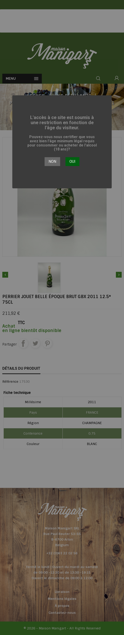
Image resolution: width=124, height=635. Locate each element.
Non (52, 161)
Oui (72, 161)
